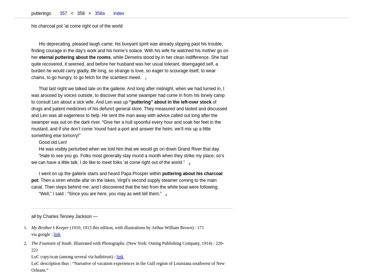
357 (63, 13)
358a (100, 13)
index (118, 13)
